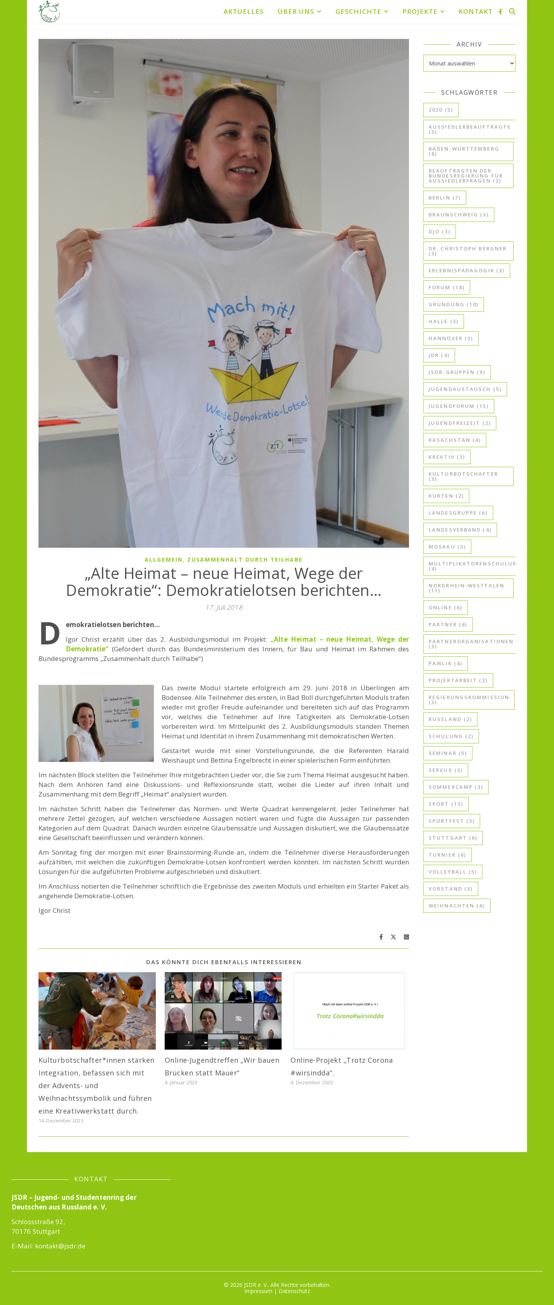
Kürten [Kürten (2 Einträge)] (446, 495)
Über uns (296, 11)
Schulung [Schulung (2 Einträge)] (451, 736)
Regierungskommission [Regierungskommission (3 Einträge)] (469, 700)
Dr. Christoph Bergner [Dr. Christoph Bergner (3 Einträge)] (468, 251)
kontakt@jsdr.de (60, 1245)
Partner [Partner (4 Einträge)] (448, 624)
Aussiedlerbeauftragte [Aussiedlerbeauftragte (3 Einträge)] (470, 129)
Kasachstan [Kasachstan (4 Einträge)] (455, 439)
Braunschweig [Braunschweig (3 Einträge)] (459, 214)
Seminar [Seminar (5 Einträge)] (448, 753)
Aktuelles (244, 11)
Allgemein (164, 559)
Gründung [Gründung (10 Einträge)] (454, 304)
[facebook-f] (500, 11)
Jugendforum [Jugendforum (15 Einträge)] (459, 406)
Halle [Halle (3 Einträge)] (444, 321)
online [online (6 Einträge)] (445, 607)
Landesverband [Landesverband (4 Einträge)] (460, 529)
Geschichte (358, 11)
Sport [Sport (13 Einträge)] (446, 803)
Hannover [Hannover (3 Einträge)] (451, 338)
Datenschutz (294, 1291)
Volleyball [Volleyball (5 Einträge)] (453, 871)
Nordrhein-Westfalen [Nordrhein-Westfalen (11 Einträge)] (466, 588)
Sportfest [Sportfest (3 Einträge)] (452, 820)
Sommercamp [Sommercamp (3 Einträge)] (456, 786)
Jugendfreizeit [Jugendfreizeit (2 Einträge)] (460, 422)
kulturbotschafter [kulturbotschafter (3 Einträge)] (463, 476)
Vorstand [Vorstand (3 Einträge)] (451, 888)
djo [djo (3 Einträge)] (440, 231)
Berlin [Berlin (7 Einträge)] (445, 197)
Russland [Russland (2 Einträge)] (450, 719)
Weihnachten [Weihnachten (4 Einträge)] (457, 905)
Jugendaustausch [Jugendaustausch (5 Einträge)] (465, 389)
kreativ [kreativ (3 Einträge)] (447, 456)
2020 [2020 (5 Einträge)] (441, 109)
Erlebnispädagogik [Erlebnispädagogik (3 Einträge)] (467, 270)
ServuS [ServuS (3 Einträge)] (446, 770)
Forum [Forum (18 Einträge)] (447, 287)
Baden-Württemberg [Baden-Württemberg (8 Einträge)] (464, 151)
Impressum (258, 1291)
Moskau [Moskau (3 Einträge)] (447, 546)
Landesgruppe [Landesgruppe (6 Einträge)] (458, 512)
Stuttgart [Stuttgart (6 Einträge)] (453, 837)
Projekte (419, 11)
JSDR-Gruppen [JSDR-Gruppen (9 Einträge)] (457, 372)
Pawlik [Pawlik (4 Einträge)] (445, 663)
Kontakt (476, 11)
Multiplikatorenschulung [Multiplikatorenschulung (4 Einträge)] (475, 566)
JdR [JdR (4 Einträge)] (439, 355)
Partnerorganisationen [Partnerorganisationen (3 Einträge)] (471, 644)
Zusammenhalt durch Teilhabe (245, 559)
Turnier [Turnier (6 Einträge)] (447, 854)
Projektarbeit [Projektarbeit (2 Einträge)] (458, 680)
